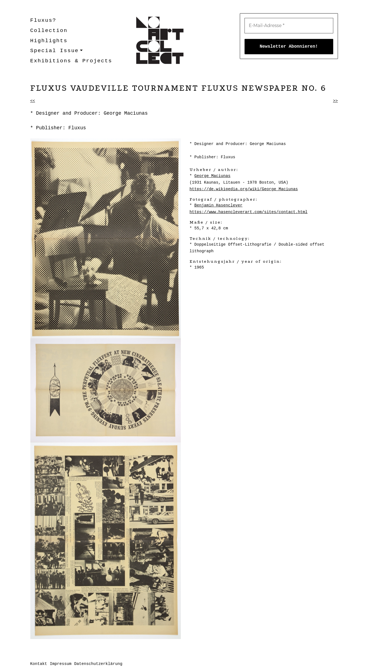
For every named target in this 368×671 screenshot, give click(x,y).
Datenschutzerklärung (98, 664)
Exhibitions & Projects (71, 61)
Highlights (49, 41)
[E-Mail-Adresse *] (289, 25)
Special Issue (54, 51)
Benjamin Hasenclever (218, 205)
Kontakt (38, 664)
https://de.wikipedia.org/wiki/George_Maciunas (244, 189)
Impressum (61, 664)
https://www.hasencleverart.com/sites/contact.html (249, 212)
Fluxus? (43, 20)
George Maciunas (212, 176)
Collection (49, 31)
